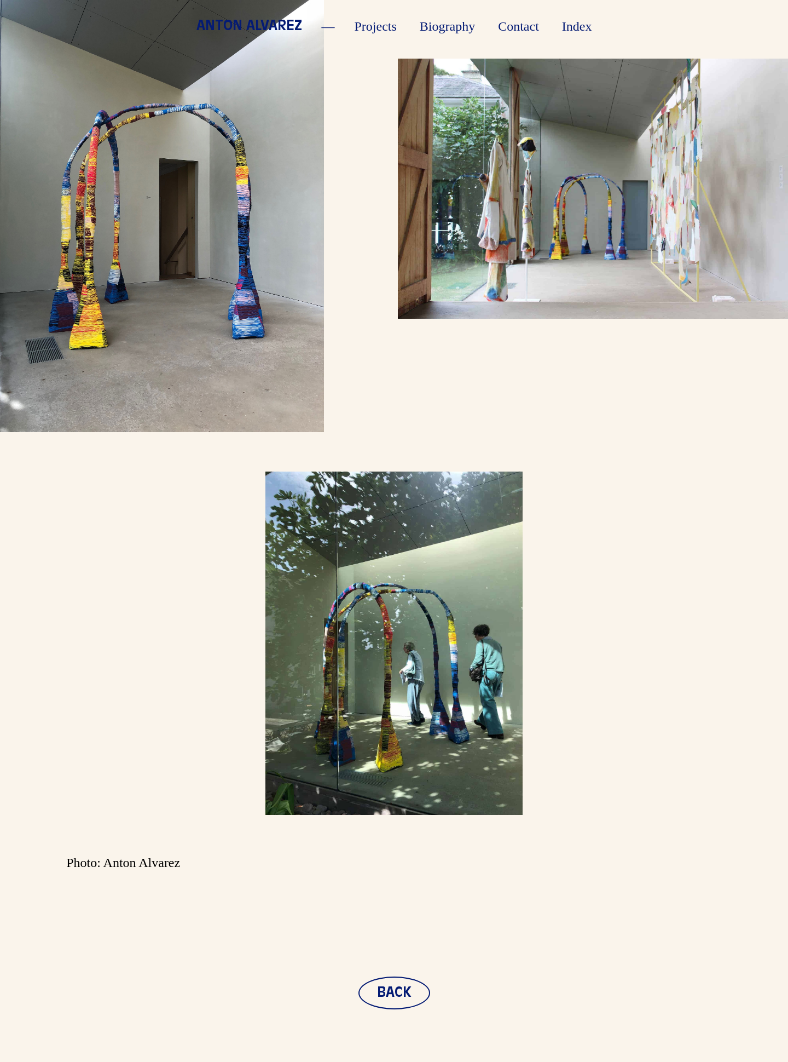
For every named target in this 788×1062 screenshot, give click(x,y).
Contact (518, 26)
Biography (447, 26)
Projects (376, 26)
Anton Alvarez (249, 26)
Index (577, 26)
